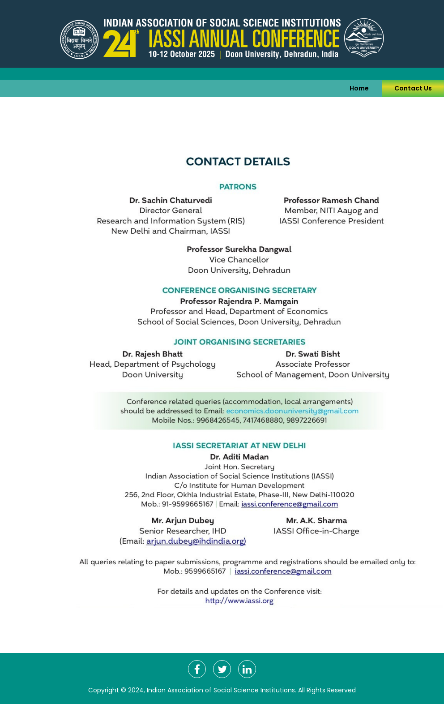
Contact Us (413, 88)
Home (359, 88)
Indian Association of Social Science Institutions (221, 690)
